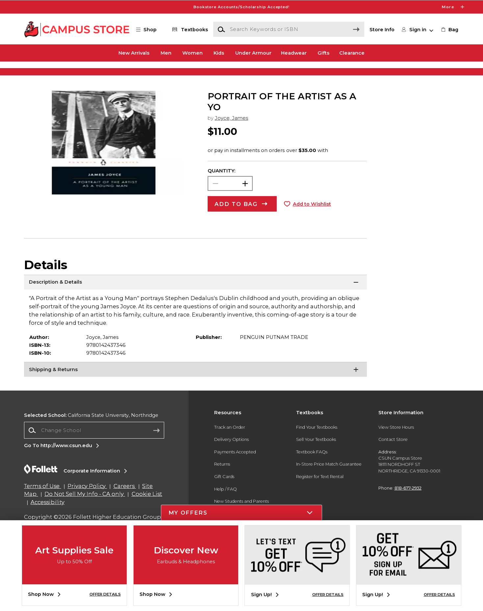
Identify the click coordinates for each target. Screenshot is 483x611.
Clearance (352, 53)
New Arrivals (133, 53)
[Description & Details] (195, 304)
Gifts (323, 53)
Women (192, 53)
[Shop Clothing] (84, 72)
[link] (449, 29)
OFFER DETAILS (105, 594)
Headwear (294, 53)
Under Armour (253, 53)
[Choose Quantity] (230, 204)
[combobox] (94, 451)
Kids (219, 53)
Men (166, 53)
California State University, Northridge (91, 436)
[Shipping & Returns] (195, 391)
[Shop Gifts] (399, 72)
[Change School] (94, 451)
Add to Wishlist (312, 225)
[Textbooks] (189, 29)
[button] (150, 29)
